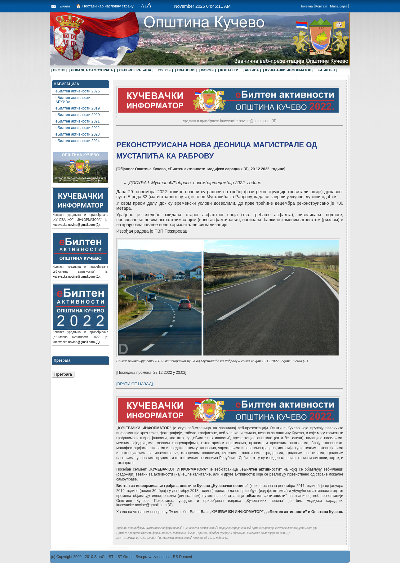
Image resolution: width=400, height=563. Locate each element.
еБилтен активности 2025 (78, 91)
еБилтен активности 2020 (78, 115)
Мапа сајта (338, 6)
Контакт (321, 6)
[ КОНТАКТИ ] (229, 70)
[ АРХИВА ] (251, 70)
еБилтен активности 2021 (78, 121)
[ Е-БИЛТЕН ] (326, 70)
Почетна (306, 6)
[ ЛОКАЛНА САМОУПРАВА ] (92, 70)
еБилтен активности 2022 (78, 128)
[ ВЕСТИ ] (59, 70)
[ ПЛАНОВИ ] (186, 70)
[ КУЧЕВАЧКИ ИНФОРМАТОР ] (288, 70)
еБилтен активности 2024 (78, 141)
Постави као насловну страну (108, 6)
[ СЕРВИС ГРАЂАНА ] (135, 70)
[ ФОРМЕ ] (207, 70)
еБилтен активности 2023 (78, 134)
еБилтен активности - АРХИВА (74, 100)
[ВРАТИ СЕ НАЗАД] (134, 384)
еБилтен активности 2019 (78, 108)
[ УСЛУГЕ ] (164, 70)
